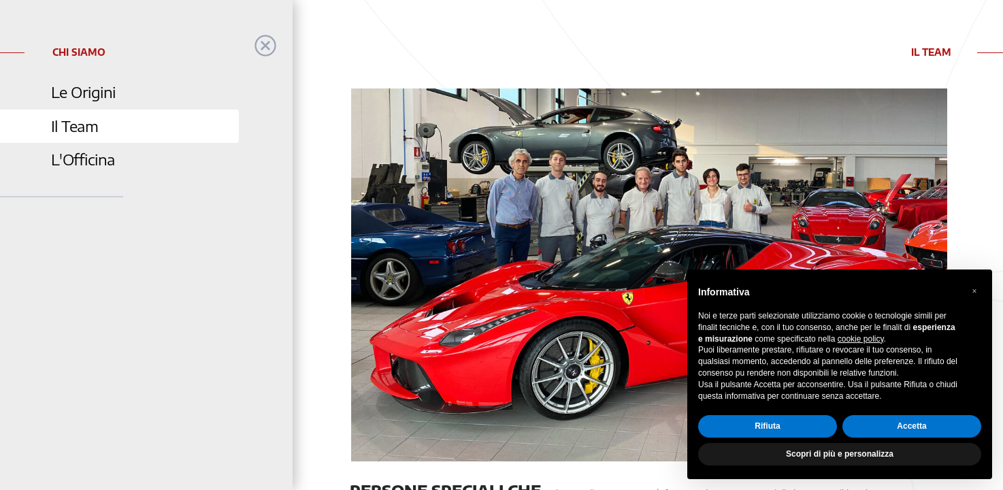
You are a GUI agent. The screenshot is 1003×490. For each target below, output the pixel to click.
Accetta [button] (911, 426)
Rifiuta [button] (767, 426)
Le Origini (83, 92)
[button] (974, 291)
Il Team (74, 126)
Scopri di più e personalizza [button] (839, 454)
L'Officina (83, 159)
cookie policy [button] (861, 339)
